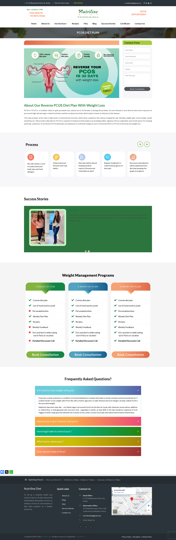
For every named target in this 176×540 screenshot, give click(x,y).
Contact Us (140, 23)
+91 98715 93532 (37, 16)
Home (33, 23)
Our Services (60, 23)
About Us (45, 23)
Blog (94, 23)
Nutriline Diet (32, 488)
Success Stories (108, 23)
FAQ (86, 23)
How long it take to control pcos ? (54, 431)
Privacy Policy (126, 537)
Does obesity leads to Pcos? (51, 451)
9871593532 (78, 3)
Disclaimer (136, 537)
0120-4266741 (36, 13)
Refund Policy (147, 537)
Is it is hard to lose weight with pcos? (55, 390)
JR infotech (80, 537)
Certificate (125, 23)
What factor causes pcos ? (50, 441)
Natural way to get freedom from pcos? (57, 421)
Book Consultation (45, 354)
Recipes (75, 23)
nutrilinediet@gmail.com (133, 3)
